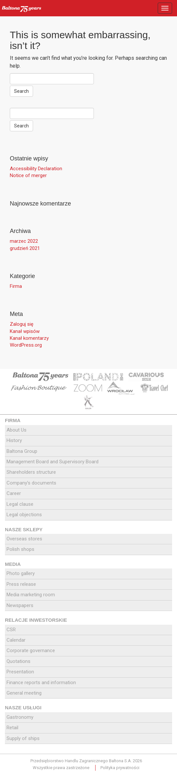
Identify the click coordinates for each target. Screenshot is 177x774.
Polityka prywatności (119, 767)
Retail (12, 728)
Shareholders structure (31, 472)
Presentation (20, 672)
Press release (21, 584)
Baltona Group (22, 451)
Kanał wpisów (25, 331)
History (14, 440)
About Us (17, 430)
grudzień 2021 (25, 248)
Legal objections (24, 515)
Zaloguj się (21, 324)
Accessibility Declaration (36, 169)
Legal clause (20, 504)
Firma (16, 286)
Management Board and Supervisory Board (52, 462)
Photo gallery (21, 573)
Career (14, 493)
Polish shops (20, 549)
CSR (11, 630)
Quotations (18, 661)
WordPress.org (26, 345)
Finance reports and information (41, 682)
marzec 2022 (24, 241)
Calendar (16, 640)
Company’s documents (31, 483)
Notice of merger (28, 175)
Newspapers (20, 605)
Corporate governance (31, 650)
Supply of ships (23, 738)
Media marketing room (31, 595)
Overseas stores (24, 539)
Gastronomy (20, 717)
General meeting (24, 693)
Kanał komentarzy (29, 338)
